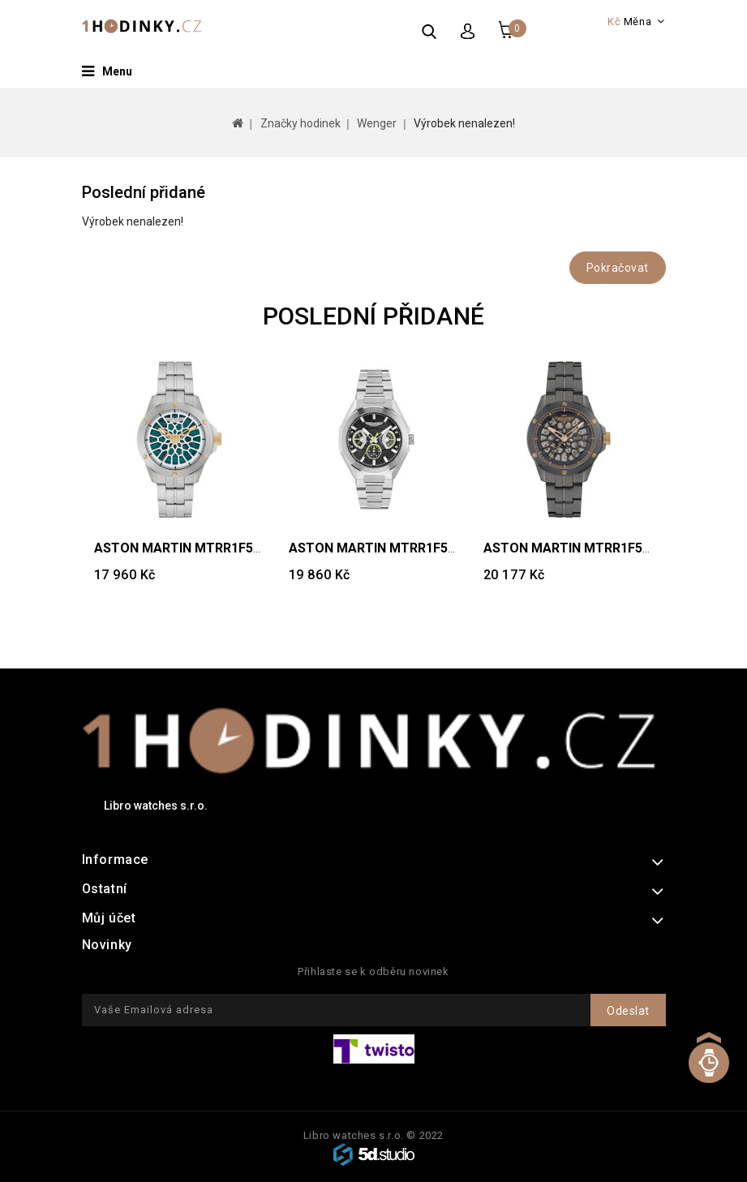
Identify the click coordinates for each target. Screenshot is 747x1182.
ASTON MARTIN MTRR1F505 (181, 548)
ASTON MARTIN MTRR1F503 (570, 548)
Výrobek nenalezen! (464, 123)
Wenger (377, 123)
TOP (708, 1074)
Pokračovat (617, 267)
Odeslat (628, 1010)
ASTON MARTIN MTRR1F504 (375, 548)
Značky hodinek (300, 123)
